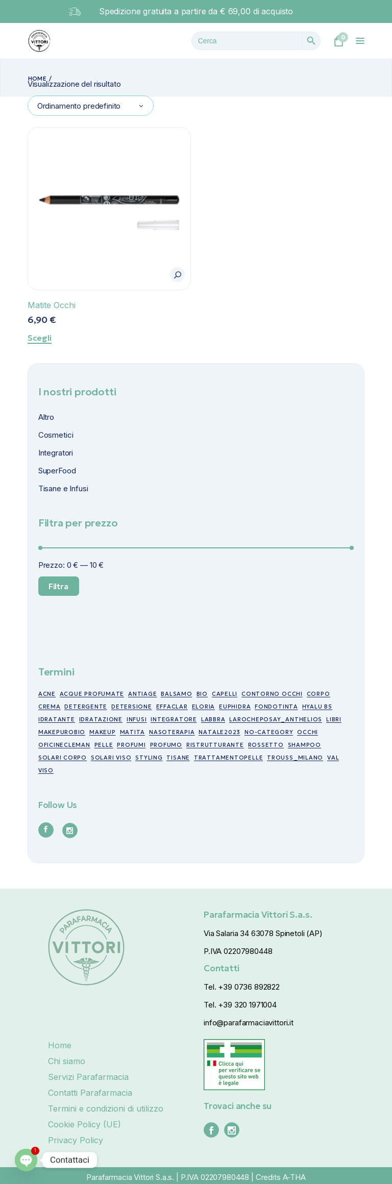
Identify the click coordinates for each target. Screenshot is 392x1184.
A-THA (294, 1177)
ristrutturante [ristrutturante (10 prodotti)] (215, 744)
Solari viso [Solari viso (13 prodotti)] (111, 757)
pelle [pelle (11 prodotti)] (103, 744)
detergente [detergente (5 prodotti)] (85, 706)
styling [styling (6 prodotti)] (148, 757)
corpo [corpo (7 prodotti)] (318, 693)
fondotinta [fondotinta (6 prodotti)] (276, 706)
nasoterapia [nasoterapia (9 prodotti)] (171, 732)
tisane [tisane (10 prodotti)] (178, 757)
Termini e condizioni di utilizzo (105, 1108)
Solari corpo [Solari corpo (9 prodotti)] (62, 757)
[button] (177, 274)
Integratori (55, 453)
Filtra (58, 586)
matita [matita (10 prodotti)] (132, 732)
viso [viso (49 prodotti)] (46, 770)
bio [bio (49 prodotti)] (202, 693)
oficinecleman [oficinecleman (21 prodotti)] (64, 744)
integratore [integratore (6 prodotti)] (174, 719)
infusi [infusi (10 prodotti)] (137, 719)
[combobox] (91, 105)
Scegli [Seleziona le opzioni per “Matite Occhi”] (40, 338)
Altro (46, 417)
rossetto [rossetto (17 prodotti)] (266, 744)
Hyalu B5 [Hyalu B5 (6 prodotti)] (317, 706)
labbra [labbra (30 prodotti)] (213, 719)
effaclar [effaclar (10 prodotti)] (172, 706)
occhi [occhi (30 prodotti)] (307, 732)
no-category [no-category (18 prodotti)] (268, 732)
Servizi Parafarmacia (88, 1077)
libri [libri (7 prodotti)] (333, 719)
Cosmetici (56, 435)
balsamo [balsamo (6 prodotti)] (176, 693)
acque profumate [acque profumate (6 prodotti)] (92, 693)
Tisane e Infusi (63, 488)
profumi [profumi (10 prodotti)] (131, 744)
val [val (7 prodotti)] (333, 757)
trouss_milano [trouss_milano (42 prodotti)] (295, 757)
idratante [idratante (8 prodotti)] (56, 719)
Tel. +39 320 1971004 (240, 1005)
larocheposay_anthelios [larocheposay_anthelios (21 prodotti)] (275, 719)
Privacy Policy (75, 1140)
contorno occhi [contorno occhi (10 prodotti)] (272, 693)
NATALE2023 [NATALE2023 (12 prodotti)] (219, 732)
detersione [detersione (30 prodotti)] (131, 706)
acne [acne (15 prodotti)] (47, 693)
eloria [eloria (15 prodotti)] (203, 706)
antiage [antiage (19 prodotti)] (142, 693)
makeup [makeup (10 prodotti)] (102, 732)
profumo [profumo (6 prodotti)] (166, 744)
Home (59, 1045)
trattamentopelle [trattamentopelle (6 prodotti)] (228, 757)
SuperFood (57, 470)
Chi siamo (66, 1061)
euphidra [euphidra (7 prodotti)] (235, 706)
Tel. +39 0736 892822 (242, 987)
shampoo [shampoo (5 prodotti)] (304, 744)
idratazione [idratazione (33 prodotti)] (100, 719)
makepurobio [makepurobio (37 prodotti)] (61, 732)
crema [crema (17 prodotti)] (49, 706)
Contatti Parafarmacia (90, 1093)
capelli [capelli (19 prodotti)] (224, 693)
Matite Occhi (52, 305)
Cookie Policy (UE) (84, 1124)
